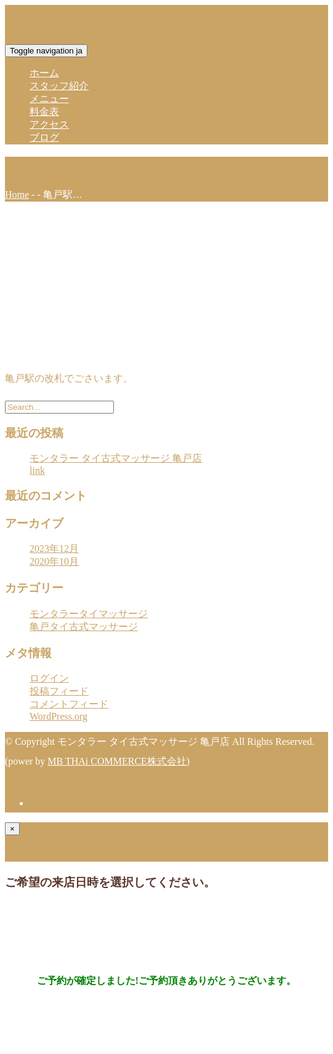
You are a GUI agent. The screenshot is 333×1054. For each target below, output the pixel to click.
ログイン (49, 678)
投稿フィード (59, 691)
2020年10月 (54, 561)
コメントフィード (69, 704)
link (37, 470)
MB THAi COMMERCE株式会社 (117, 761)
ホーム (44, 73)
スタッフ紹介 (59, 86)
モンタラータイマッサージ (89, 613)
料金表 (44, 111)
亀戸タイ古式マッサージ (84, 626)
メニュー (49, 98)
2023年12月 (54, 548)
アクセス (49, 124)
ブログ (44, 137)
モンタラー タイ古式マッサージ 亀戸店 (116, 458)
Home (17, 194)
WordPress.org (58, 716)
